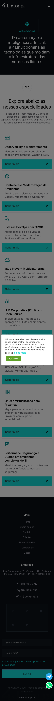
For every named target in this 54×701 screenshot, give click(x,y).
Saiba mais (20, 352)
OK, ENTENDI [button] (13, 358)
